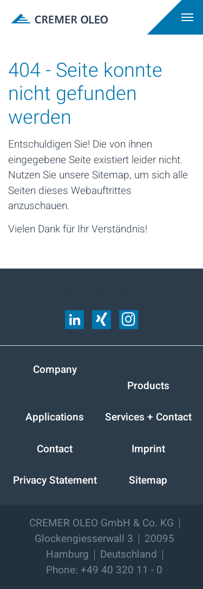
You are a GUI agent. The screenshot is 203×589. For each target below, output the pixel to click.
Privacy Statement (55, 480)
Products (148, 385)
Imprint (148, 449)
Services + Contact (148, 417)
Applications (54, 417)
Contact (55, 449)
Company (55, 369)
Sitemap (148, 480)
